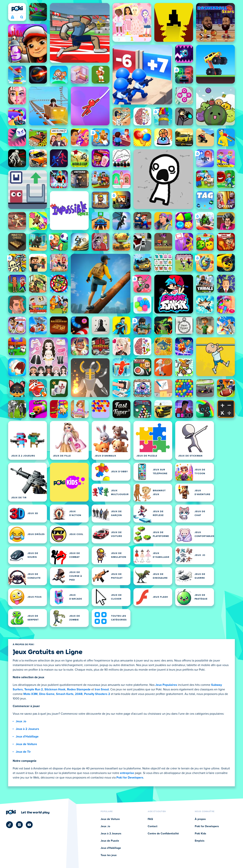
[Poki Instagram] (19, 824)
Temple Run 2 (33, 689)
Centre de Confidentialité (163, 833)
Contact (152, 826)
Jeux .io (21, 721)
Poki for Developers (129, 777)
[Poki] (17, 8)
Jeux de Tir (23, 751)
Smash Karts (64, 694)
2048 (79, 694)
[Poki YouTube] (29, 824)
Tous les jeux (109, 855)
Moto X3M (30, 694)
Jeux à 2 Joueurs (27, 728)
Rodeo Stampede (79, 689)
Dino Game (46, 694)
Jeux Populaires (166, 684)
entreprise (127, 773)
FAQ (150, 819)
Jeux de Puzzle (110, 841)
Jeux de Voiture (26, 744)
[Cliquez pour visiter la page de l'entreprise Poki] (28, 812)
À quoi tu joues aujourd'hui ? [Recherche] (21, 17)
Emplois (199, 841)
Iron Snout (102, 689)
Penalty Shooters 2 (97, 694)
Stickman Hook (54, 689)
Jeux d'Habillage (27, 736)
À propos (200, 819)
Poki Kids (200, 833)
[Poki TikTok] (9, 824)
